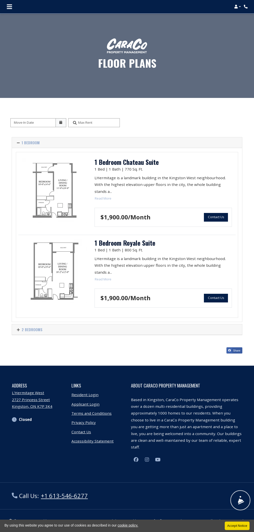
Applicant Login (85, 404)
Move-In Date (24, 122)
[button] (237, 6)
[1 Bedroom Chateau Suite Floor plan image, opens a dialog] (54, 190)
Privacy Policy (83, 422)
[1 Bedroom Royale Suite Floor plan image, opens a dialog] (54, 271)
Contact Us (81, 431)
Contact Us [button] (218, 216)
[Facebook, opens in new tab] (136, 460)
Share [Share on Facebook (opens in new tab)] (233, 350)
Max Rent (85, 122)
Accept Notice (237, 525)
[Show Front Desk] (240, 500)
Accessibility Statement (92, 441)
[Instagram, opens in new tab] (147, 460)
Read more (103, 198)
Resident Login (84, 394)
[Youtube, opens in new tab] (158, 460)
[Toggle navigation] (9, 6)
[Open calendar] (61, 122)
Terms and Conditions (91, 413)
